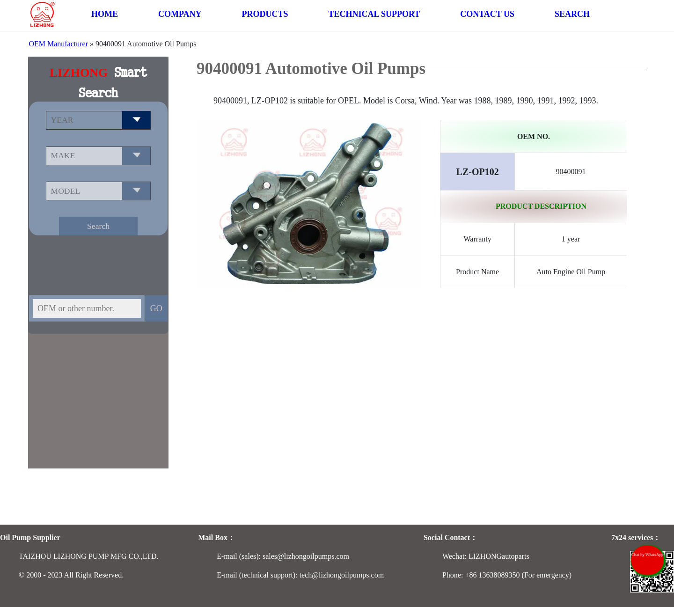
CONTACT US (487, 14)
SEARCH (572, 14)
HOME (104, 14)
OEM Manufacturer (58, 44)
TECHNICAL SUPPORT (374, 14)
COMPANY (180, 14)
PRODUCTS (265, 14)
